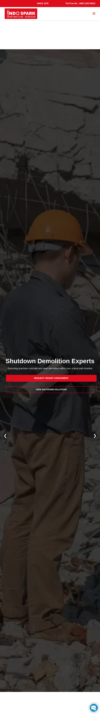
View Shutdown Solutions (51, 389)
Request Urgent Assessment (51, 378)
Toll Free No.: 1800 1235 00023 (80, 3)
